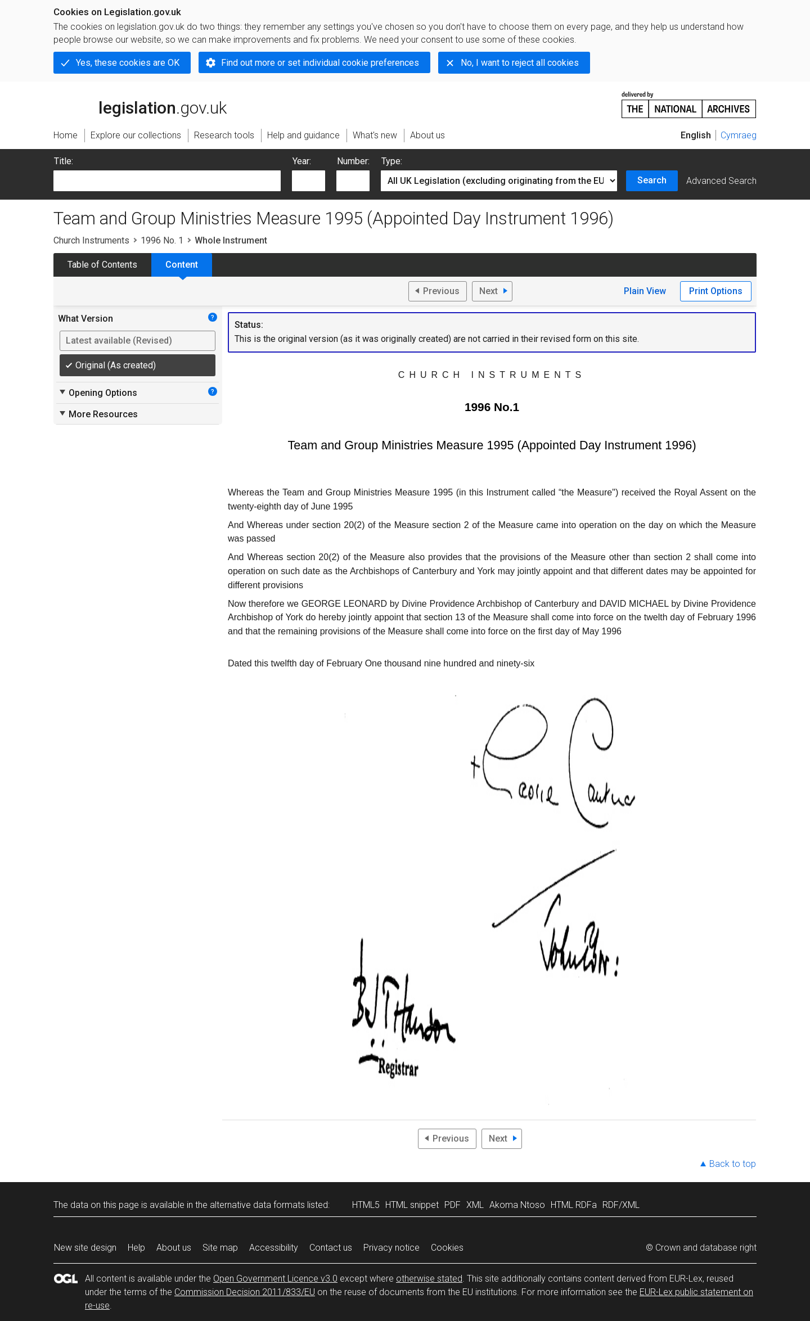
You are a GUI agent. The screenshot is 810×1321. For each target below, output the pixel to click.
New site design (85, 1247)
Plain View (645, 291)
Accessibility (273, 1247)
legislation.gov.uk (140, 104)
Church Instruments (91, 240)
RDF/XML (621, 1205)
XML (475, 1205)
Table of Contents (102, 264)
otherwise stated (429, 1278)
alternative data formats (257, 1205)
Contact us (330, 1247)
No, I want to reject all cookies (520, 62)
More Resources (98, 414)
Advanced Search (721, 180)
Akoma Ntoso (517, 1205)
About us (173, 1247)
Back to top (732, 1163)
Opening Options (97, 392)
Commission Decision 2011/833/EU (244, 1292)
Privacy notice (391, 1247)
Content (181, 264)
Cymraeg (739, 135)
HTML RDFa (574, 1205)
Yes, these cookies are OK (127, 62)
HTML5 (366, 1205)
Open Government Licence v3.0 (275, 1278)
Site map (220, 1247)
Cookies (447, 1247)
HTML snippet (412, 1205)
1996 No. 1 (162, 240)
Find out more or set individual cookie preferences (320, 62)
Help (136, 1247)
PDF (452, 1205)
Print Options (715, 291)
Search (652, 180)
